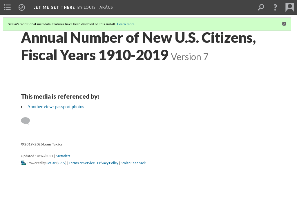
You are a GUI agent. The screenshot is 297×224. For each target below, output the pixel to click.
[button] (275, 7)
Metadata (63, 156)
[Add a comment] (28, 121)
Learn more (125, 24)
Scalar (51, 163)
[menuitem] (7, 7)
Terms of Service (82, 163)
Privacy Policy (107, 163)
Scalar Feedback (133, 163)
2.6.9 (61, 163)
